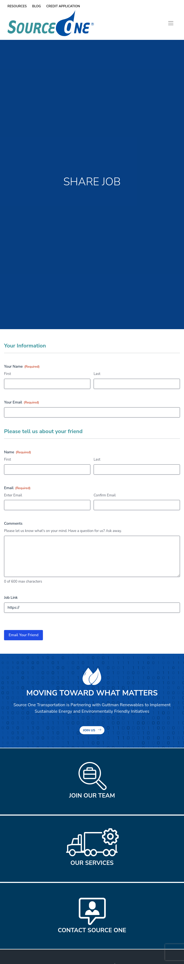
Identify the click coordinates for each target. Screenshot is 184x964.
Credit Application (63, 6)
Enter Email (13, 495)
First (7, 373)
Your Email (21, 402)
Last (97, 373)
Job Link (11, 597)
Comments (13, 523)
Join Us (89, 730)
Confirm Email (105, 495)
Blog (36, 6)
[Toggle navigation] (170, 23)
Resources (17, 6)
